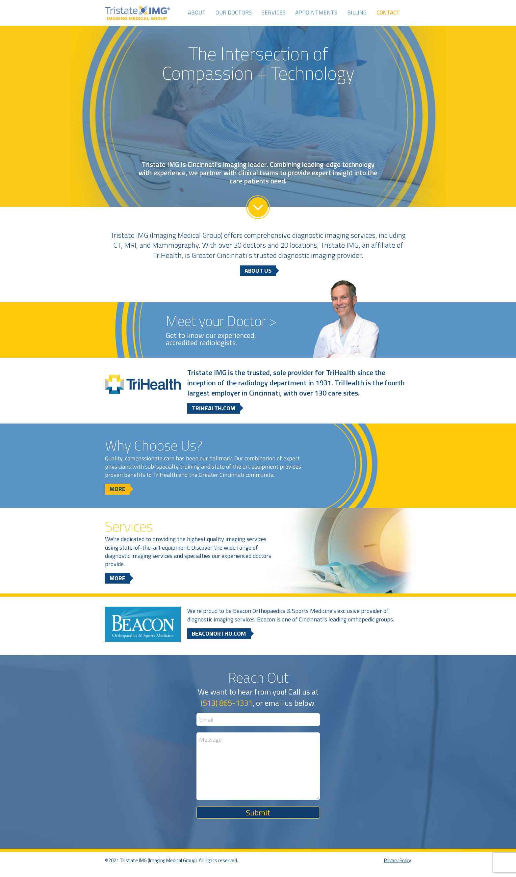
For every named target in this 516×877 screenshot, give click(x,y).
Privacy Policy (397, 860)
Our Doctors (234, 12)
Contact (388, 12)
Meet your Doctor (216, 321)
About (197, 12)
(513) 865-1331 (227, 703)
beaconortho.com (219, 633)
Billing (357, 12)
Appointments (316, 12)
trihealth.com (213, 408)
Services (274, 12)
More (117, 488)
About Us (258, 270)
